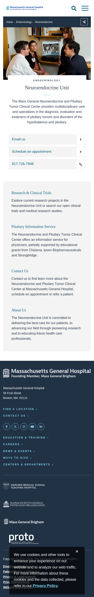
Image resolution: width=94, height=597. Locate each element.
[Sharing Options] (84, 21)
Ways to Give (16, 457)
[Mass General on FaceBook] (6, 426)
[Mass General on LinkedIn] (40, 426)
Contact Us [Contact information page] (14, 415)
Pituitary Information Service (33, 227)
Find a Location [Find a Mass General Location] (18, 409)
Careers (11, 444)
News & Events (17, 451)
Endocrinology (24, 22)
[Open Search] (74, 8)
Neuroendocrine (43, 22)
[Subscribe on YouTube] (32, 426)
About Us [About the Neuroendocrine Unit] (18, 310)
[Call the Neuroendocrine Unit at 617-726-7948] (47, 164)
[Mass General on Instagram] (23, 426)
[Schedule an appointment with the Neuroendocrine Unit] (47, 151)
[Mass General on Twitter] (15, 426)
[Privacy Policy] (45, 586)
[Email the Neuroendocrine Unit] (47, 139)
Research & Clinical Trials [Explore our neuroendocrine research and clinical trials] (31, 193)
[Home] (31, 8)
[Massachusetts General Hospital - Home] (47, 373)
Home (9, 22)
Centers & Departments (26, 464)
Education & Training (24, 437)
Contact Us (19, 271)
